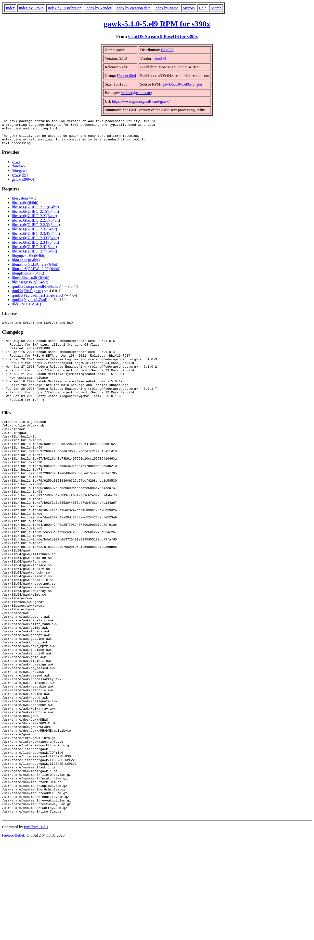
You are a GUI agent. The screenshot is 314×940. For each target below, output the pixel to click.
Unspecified (126, 76)
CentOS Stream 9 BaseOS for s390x (163, 36)
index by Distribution (64, 8)
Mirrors (189, 8)
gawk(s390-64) (24, 184)
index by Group (31, 8)
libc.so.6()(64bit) (25, 208)
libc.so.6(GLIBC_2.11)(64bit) (35, 212)
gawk (16, 167)
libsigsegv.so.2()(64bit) (30, 287)
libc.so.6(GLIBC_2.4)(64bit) (34, 252)
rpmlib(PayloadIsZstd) (29, 305)
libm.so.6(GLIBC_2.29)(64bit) (36, 274)
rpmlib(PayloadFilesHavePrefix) (37, 300)
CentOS (167, 50)
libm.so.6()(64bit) (26, 265)
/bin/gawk (19, 176)
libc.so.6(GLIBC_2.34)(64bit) (35, 247)
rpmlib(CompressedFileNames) (36, 291)
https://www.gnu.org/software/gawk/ (141, 101)
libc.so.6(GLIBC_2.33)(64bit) (35, 243)
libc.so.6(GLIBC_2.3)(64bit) (34, 234)
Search (216, 8)
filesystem (20, 203)
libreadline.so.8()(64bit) (30, 283)
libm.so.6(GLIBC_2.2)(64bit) (35, 269)
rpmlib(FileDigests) (27, 296)
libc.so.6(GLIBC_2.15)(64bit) (35, 216)
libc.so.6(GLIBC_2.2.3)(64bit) (36, 230)
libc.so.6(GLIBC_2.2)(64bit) (34, 221)
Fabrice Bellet (13, 934)
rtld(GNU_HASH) (26, 309)
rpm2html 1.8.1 (36, 925)
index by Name (167, 8)
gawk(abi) (20, 180)
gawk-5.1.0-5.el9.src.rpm (182, 84)
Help (203, 8)
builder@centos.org (136, 93)
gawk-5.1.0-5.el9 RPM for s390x (157, 23)
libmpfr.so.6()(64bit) (28, 278)
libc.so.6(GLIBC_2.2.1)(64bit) (36, 225)
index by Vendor (98, 8)
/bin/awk (19, 171)
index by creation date (133, 8)
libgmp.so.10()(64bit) (29, 261)
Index (10, 8)
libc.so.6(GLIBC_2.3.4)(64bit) (36, 239)
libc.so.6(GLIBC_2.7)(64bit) (34, 256)
